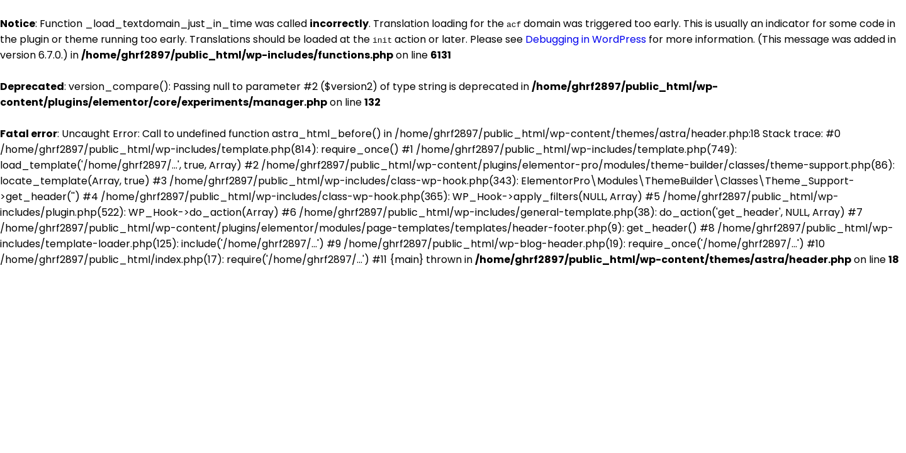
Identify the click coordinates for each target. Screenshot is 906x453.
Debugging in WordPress (585, 39)
